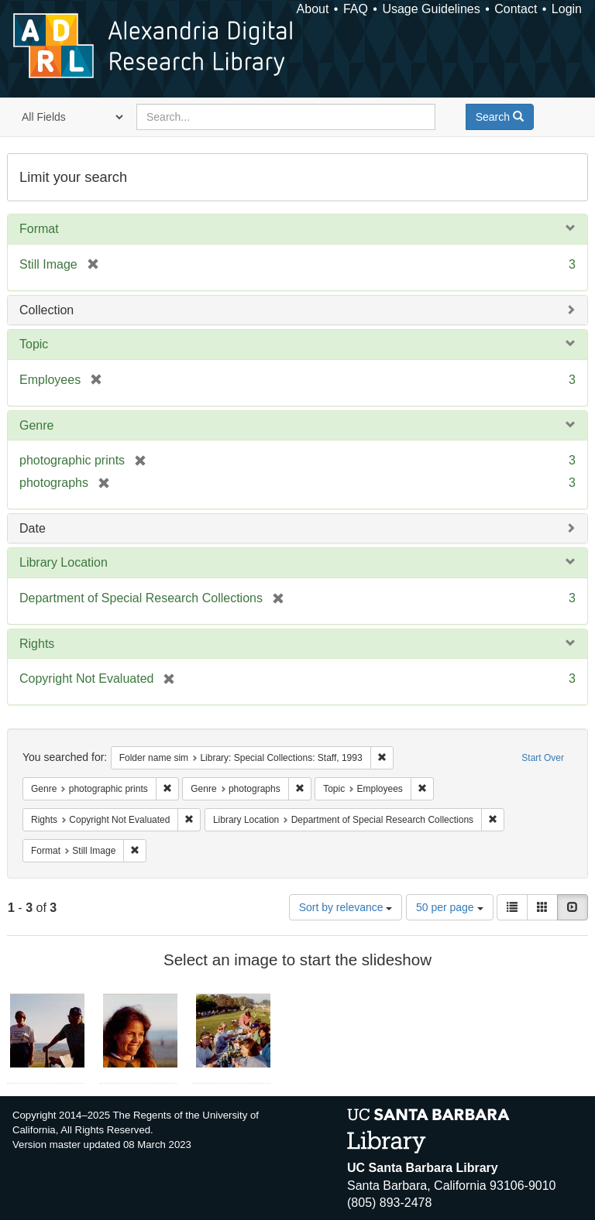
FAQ (355, 8)
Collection (46, 310)
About (313, 8)
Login (567, 8)
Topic (33, 344)
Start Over (542, 757)
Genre (36, 425)
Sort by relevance (346, 907)
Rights (36, 643)
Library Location (63, 562)
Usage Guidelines (431, 8)
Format (39, 228)
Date (32, 528)
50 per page (449, 907)
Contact (515, 8)
